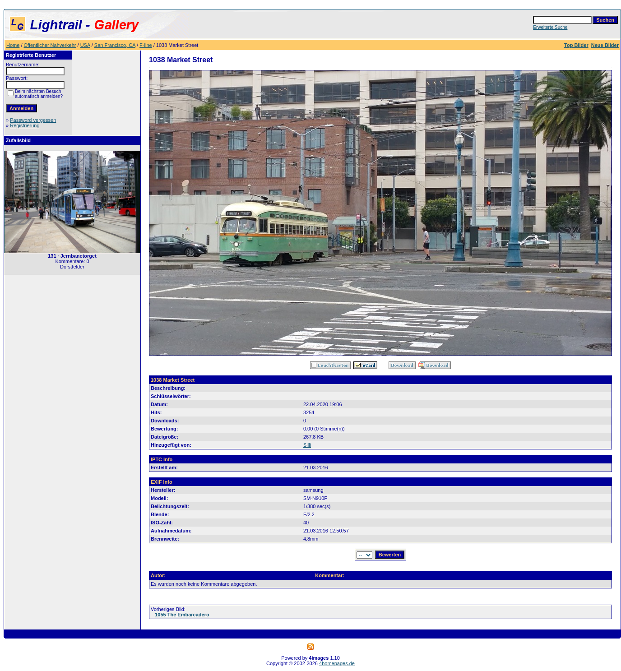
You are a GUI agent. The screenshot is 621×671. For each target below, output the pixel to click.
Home (12, 45)
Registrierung (24, 125)
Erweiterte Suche (550, 27)
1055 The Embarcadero (182, 614)
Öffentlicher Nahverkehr (50, 45)
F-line (145, 45)
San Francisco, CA (114, 45)
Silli (307, 445)
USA (85, 45)
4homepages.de (337, 663)
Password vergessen (33, 120)
